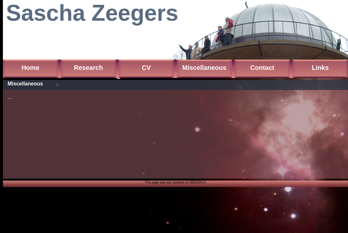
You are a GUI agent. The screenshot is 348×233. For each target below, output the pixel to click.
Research (88, 67)
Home (30, 67)
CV (146, 67)
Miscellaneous (204, 67)
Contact (262, 67)
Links (320, 67)
